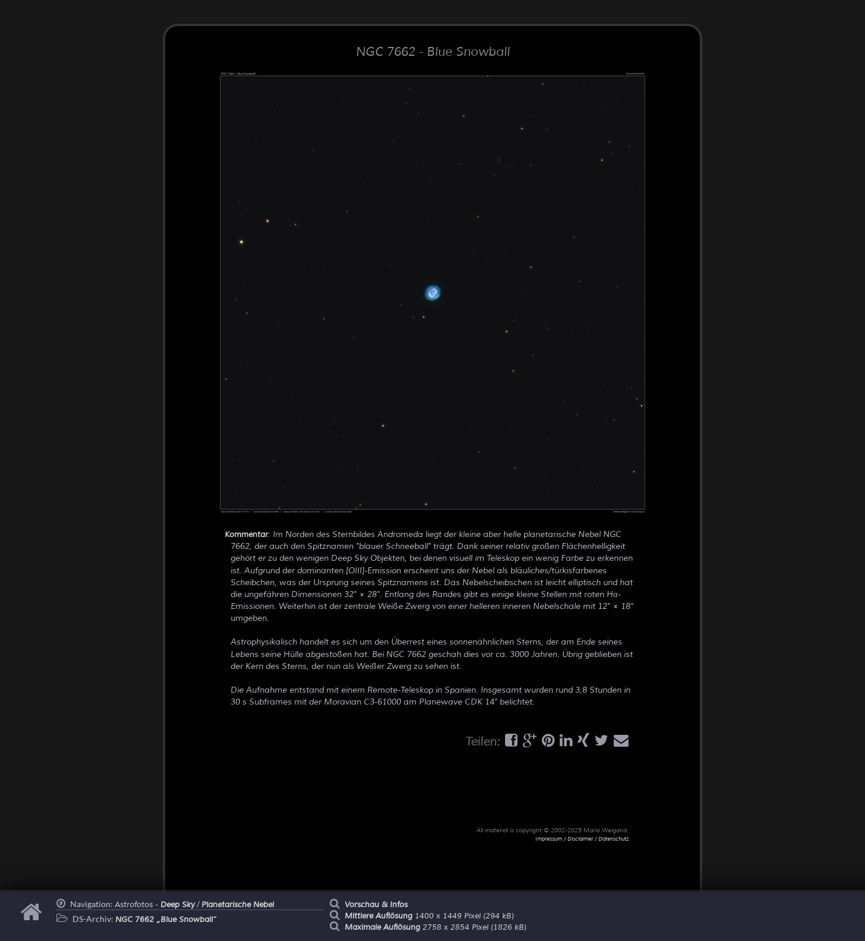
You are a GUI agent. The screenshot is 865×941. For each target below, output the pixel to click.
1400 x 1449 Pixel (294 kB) (429, 916)
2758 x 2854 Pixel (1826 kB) (435, 927)
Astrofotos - (155, 905)
